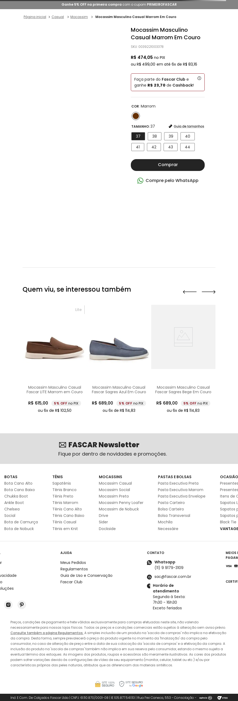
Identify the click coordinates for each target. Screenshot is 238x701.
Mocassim (79, 17)
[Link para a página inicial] (35, 17)
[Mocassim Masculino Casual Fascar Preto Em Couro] (35, 359)
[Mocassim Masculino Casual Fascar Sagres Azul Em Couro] (164, 359)
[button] (135, 116)
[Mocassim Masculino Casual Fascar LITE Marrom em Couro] (100, 359)
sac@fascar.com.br (172, 576)
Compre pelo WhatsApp (172, 180)
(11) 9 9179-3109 (168, 567)
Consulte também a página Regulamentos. (47, 633)
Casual (58, 17)
